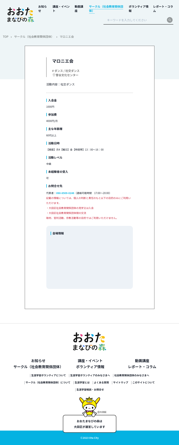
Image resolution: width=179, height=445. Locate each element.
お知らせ (38, 360)
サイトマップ (120, 382)
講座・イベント (90, 360)
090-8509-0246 (65, 193)
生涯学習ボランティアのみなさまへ (90, 375)
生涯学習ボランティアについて (48, 375)
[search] (170, 20)
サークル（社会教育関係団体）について (48, 382)
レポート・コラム (142, 366)
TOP (5, 36)
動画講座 (142, 360)
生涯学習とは (82, 382)
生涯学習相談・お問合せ (90, 389)
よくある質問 (101, 382)
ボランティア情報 (90, 366)
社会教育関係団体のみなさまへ (131, 375)
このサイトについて (143, 382)
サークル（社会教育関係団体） (34, 36)
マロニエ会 (67, 36)
